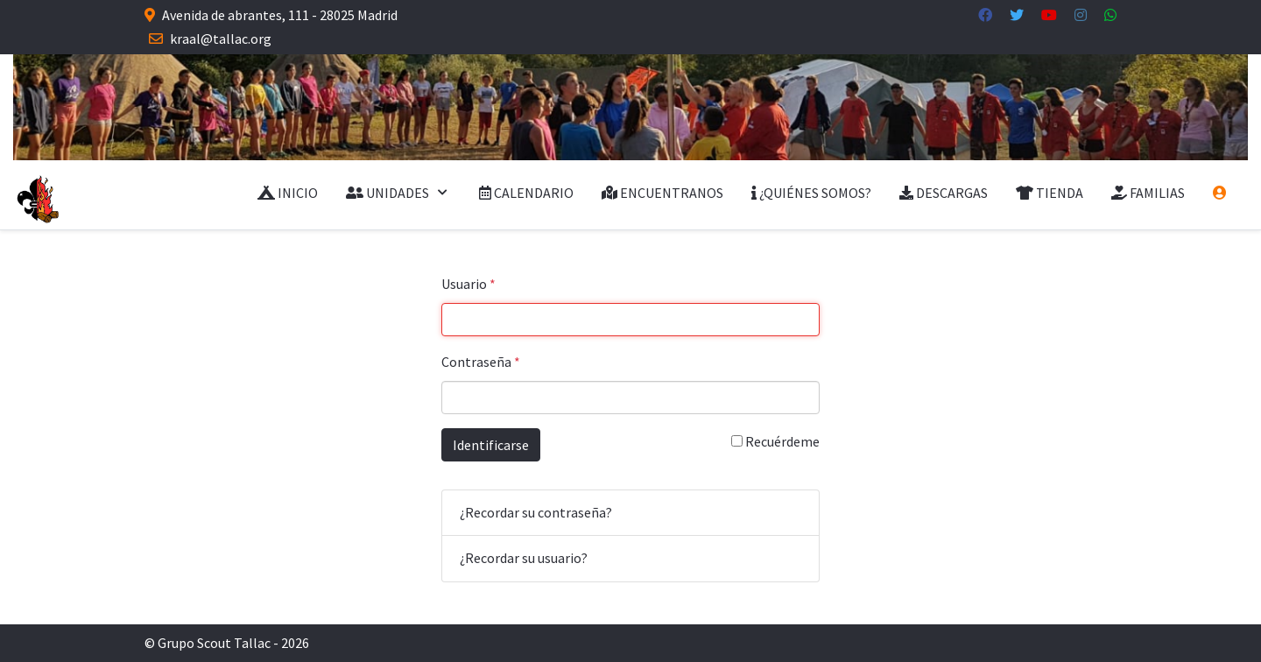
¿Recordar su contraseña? (536, 512)
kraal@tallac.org (220, 38)
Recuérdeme (775, 441)
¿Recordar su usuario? (524, 558)
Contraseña (480, 361)
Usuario (468, 283)
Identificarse (491, 445)
